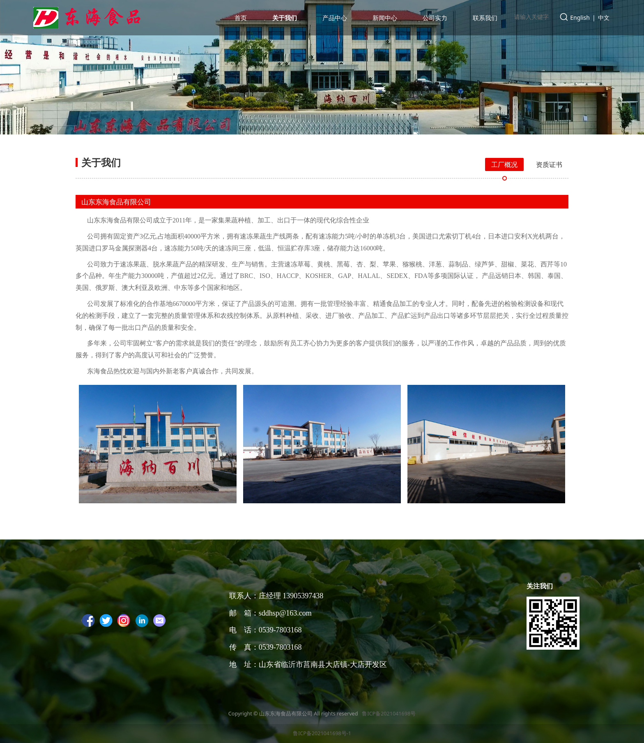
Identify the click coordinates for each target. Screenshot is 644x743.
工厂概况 (504, 164)
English (580, 17)
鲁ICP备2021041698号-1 (322, 733)
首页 (241, 18)
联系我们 (485, 18)
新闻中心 (385, 18)
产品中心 (334, 18)
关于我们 (284, 18)
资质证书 (549, 164)
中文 (604, 17)
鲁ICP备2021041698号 (388, 713)
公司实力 (435, 18)
